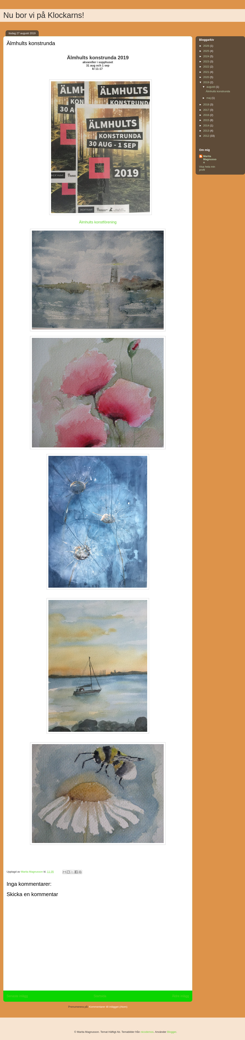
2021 (206, 72)
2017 (206, 109)
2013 (206, 130)
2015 (206, 120)
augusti (211, 86)
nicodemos (147, 1031)
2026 (206, 45)
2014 (206, 125)
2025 (206, 51)
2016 (206, 115)
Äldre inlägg (180, 996)
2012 (206, 135)
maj (209, 97)
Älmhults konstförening (98, 222)
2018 (206, 104)
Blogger (171, 1031)
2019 (206, 82)
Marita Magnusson (209, 159)
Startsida (100, 996)
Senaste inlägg (17, 996)
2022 (206, 66)
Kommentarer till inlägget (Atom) (108, 1006)
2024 (206, 56)
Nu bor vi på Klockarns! (43, 15)
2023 (206, 61)
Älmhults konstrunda (218, 91)
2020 (206, 77)
